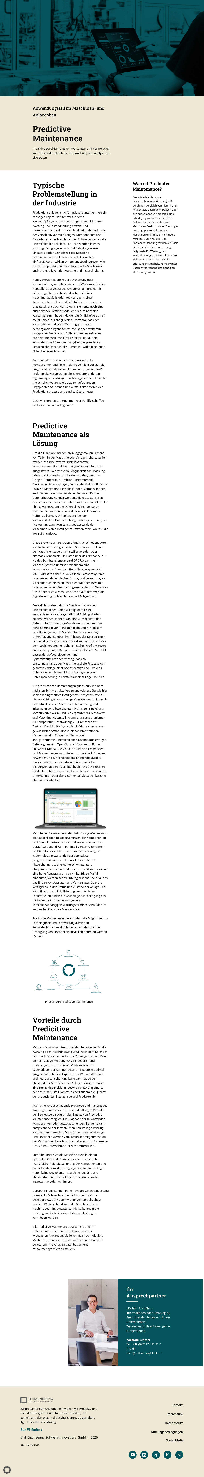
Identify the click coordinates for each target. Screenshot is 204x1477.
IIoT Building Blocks (46, 534)
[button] (7, 1470)
